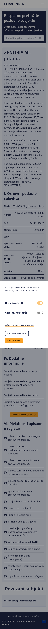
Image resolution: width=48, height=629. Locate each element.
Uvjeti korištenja (14, 616)
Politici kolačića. (33, 290)
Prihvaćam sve (13, 340)
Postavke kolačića (31, 616)
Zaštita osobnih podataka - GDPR (19, 325)
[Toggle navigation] (42, 4)
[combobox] (24, 38)
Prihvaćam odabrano (16, 333)
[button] (22, 303)
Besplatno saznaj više (24, 414)
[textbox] (24, 38)
